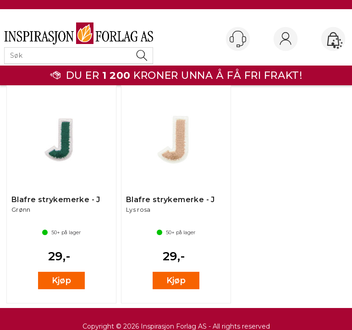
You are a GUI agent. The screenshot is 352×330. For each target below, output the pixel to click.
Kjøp (62, 280)
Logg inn (285, 39)
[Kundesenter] (238, 39)
